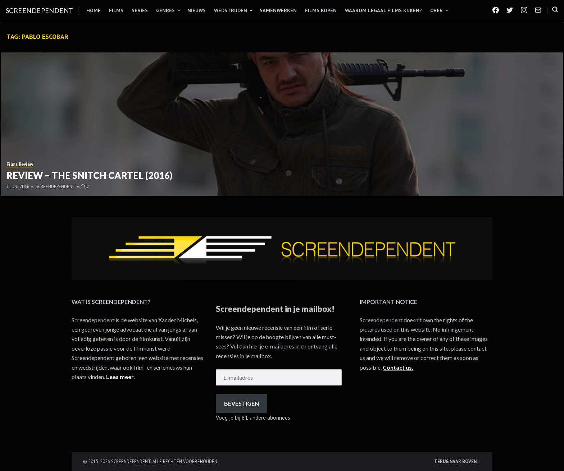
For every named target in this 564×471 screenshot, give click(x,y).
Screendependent (39, 10)
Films (116, 10)
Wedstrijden (230, 10)
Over (436, 10)
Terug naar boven (456, 461)
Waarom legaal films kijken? (383, 10)
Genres (165, 10)
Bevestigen (241, 403)
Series (140, 10)
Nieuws (196, 10)
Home (93, 10)
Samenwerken (278, 10)
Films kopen (321, 10)
